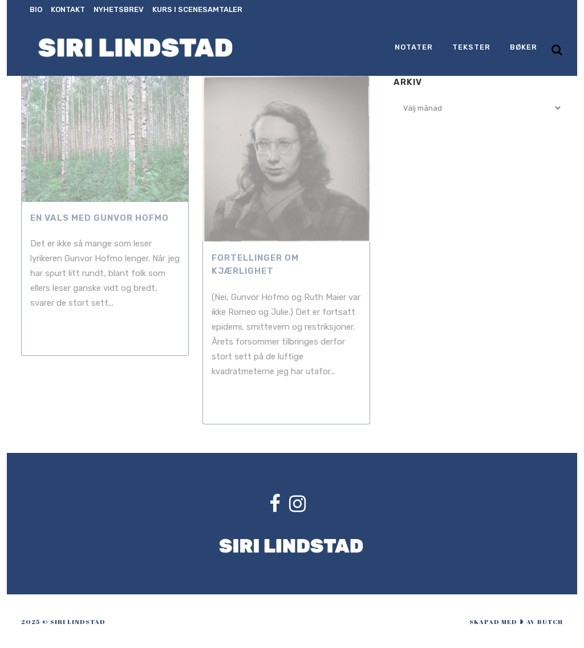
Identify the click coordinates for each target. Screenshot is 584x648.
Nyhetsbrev (119, 9)
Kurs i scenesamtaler (197, 9)
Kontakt (68, 9)
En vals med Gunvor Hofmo (99, 218)
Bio (36, 9)
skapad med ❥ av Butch (516, 621)
